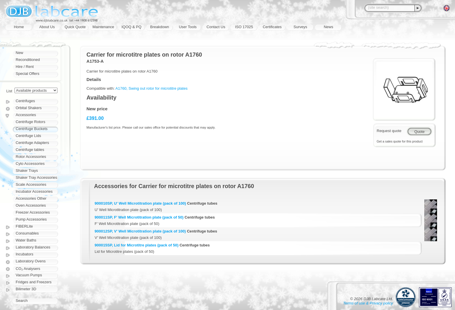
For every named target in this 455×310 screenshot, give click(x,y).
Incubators (24, 254)
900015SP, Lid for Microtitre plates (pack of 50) (136, 245)
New (19, 53)
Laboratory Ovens (31, 261)
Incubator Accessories (34, 191)
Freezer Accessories (33, 212)
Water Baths (26, 240)
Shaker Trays (27, 170)
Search (22, 300)
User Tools (187, 27)
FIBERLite (24, 226)
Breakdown (159, 27)
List (9, 91)
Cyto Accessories (30, 163)
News (328, 27)
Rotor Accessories (31, 156)
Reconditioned (28, 59)
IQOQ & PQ (132, 27)
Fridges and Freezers (34, 282)
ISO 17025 (244, 27)
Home (19, 27)
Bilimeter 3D (26, 289)
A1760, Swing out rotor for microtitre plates (151, 88)
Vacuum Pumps (29, 275)
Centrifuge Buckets (32, 129)
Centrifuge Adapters (32, 142)
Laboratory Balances (33, 247)
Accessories (26, 115)
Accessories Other (31, 198)
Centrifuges (25, 101)
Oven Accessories (31, 205)
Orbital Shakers (29, 108)
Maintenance (103, 27)
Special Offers (27, 73)
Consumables (27, 233)
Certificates (272, 27)
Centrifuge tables (30, 149)
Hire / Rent (25, 66)
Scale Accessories (31, 184)
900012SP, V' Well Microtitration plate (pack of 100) (140, 231)
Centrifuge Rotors (30, 122)
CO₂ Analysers (28, 268)
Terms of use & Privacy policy (368, 303)
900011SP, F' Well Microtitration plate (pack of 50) (139, 217)
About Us (47, 27)
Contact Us (216, 27)
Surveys (300, 27)
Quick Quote (75, 27)
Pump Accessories (31, 219)
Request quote (389, 131)
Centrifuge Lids (28, 136)
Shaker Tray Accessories (36, 177)
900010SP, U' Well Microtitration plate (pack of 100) (140, 203)
